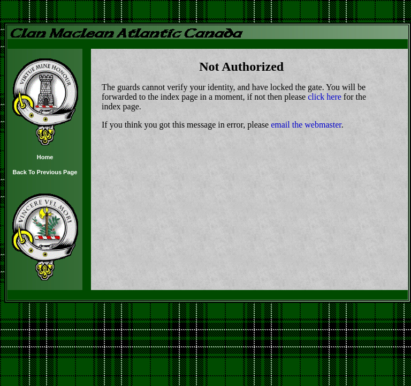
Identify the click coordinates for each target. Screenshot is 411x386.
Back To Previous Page (45, 172)
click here (324, 96)
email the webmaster (306, 124)
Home (45, 157)
